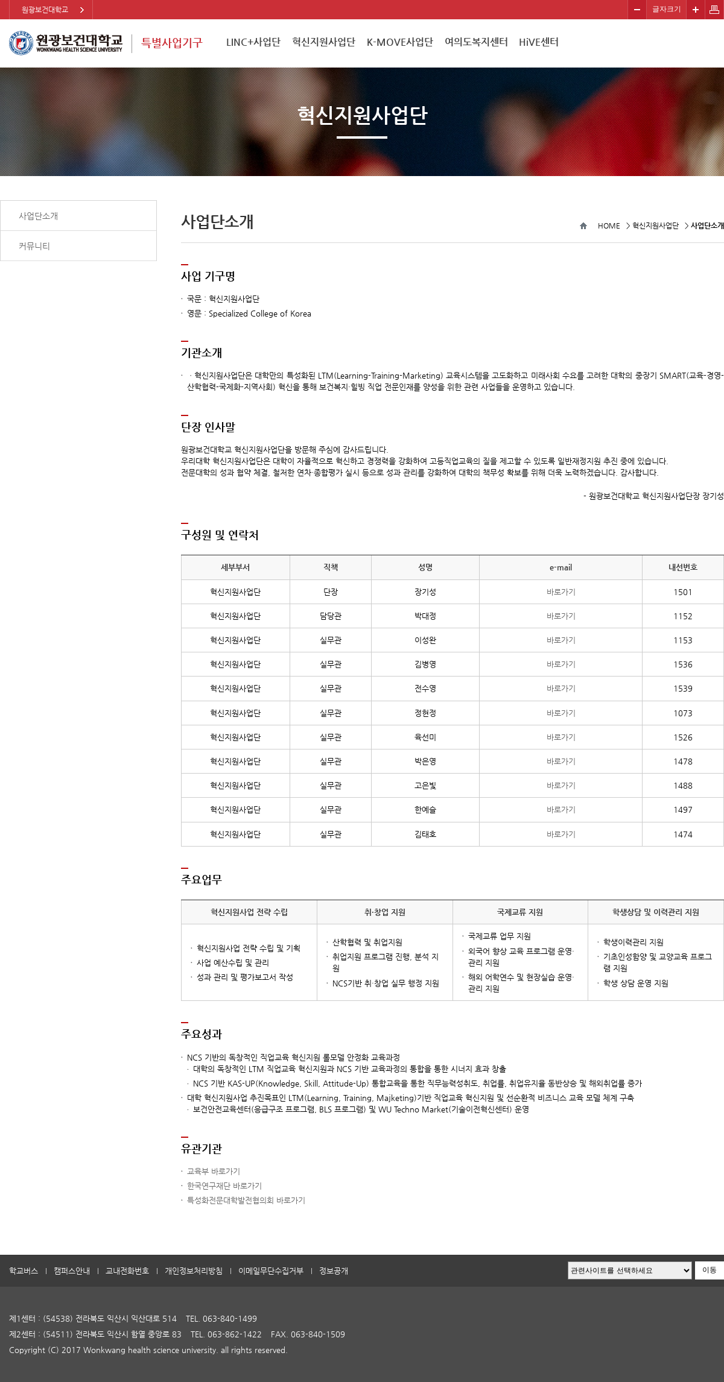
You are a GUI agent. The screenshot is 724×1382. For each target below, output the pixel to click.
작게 (637, 9)
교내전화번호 (127, 1270)
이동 (709, 1270)
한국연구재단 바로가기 (224, 1185)
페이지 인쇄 (714, 9)
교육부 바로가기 (213, 1171)
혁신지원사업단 (323, 42)
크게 (695, 9)
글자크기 (666, 9)
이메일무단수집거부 (270, 1270)
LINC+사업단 (253, 42)
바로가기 (561, 591)
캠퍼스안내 (72, 1270)
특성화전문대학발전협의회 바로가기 (246, 1200)
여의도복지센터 (476, 42)
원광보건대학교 (45, 9)
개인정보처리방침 (194, 1270)
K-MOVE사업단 (400, 42)
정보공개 (333, 1270)
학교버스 (23, 1270)
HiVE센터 (539, 42)
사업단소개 (38, 216)
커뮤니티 (34, 246)
